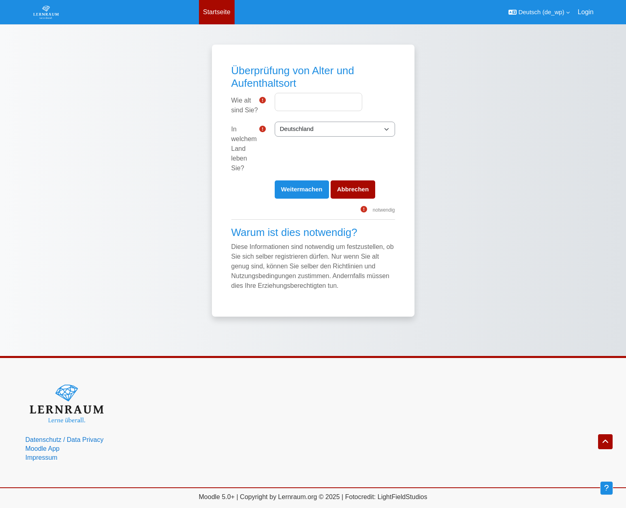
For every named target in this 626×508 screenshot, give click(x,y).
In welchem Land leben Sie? (244, 148)
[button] (539, 12)
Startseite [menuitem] (217, 12)
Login (586, 12)
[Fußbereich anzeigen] (606, 488)
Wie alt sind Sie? (244, 105)
